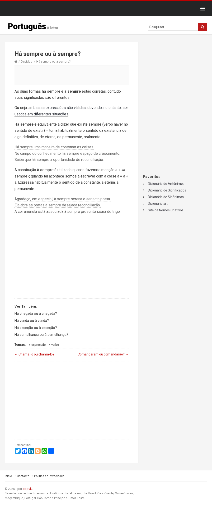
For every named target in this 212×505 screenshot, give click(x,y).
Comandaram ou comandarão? (103, 354)
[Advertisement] (71, 75)
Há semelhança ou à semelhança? (41, 334)
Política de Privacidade (49, 476)
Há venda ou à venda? (31, 320)
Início (8, 476)
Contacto (23, 476)
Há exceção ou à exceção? (35, 328)
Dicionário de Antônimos (166, 184)
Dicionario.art (158, 203)
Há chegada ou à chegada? (35, 313)
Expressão (38, 344)
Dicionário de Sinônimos (166, 197)
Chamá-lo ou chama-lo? (34, 354)
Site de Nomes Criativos (166, 210)
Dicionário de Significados (167, 190)
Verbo (55, 344)
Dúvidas (26, 61)
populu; (28, 489)
